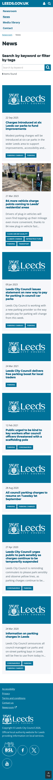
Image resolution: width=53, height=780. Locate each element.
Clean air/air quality (17, 234)
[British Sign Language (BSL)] (9, 749)
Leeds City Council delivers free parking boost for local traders (24, 374)
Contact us (8, 702)
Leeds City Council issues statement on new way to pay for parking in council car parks (26, 294)
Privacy (6, 693)
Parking (31, 155)
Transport (24, 244)
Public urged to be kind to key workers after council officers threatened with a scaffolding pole (24, 434)
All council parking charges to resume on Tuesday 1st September (26, 496)
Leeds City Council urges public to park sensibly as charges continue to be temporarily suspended (23, 556)
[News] (26, 17)
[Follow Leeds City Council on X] (34, 750)
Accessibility (8, 689)
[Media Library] (26, 22)
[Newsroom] (26, 11)
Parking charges (15, 155)
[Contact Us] (26, 28)
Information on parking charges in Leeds (22, 635)
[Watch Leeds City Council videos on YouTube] (7, 763)
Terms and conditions (13, 698)
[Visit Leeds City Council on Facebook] (23, 750)
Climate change (14, 239)
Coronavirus (25, 447)
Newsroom (7, 34)
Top (48, 775)
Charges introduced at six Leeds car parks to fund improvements (23, 126)
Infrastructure (33, 239)
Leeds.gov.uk (15, 4)
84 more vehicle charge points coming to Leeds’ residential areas (22, 204)
